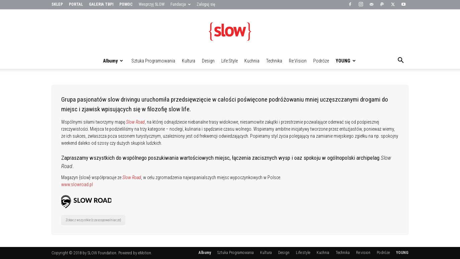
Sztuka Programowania (153, 60)
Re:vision (298, 60)
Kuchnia (251, 60)
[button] (400, 61)
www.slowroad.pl (77, 184)
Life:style (229, 60)
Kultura (188, 60)
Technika (274, 60)
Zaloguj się (206, 4)
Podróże (321, 60)
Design (208, 60)
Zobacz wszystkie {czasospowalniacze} (93, 220)
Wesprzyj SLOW (151, 4)
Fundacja (180, 4)
